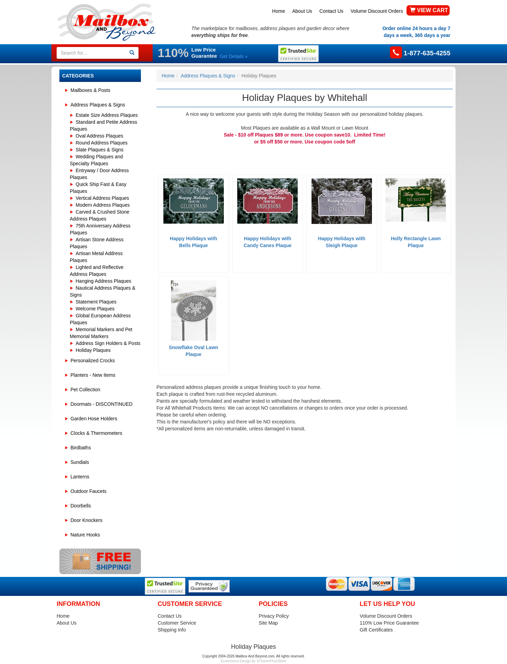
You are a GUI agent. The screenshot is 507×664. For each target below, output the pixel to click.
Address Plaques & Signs (97, 104)
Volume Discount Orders (377, 11)
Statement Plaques (96, 302)
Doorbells (80, 505)
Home (278, 11)
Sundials (79, 462)
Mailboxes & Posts (90, 90)
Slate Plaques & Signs (100, 149)
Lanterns (79, 476)
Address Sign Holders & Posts (108, 343)
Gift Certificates (376, 630)
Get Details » (234, 56)
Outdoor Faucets (88, 491)
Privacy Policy (274, 616)
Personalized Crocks (92, 360)
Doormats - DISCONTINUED (101, 404)
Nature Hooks (85, 534)
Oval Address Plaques (99, 136)
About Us (302, 11)
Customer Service (177, 623)
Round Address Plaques (101, 143)
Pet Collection (85, 389)
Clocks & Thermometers (96, 433)
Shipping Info (172, 630)
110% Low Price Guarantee (389, 623)
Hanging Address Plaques (103, 281)
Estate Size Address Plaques (107, 115)
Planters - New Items (92, 375)
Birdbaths (80, 447)
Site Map (268, 623)
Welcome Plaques (95, 308)
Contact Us (331, 11)
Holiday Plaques (93, 350)
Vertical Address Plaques (102, 198)
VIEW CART (429, 10)
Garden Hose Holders (93, 418)
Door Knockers (86, 520)
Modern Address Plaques (103, 205)
